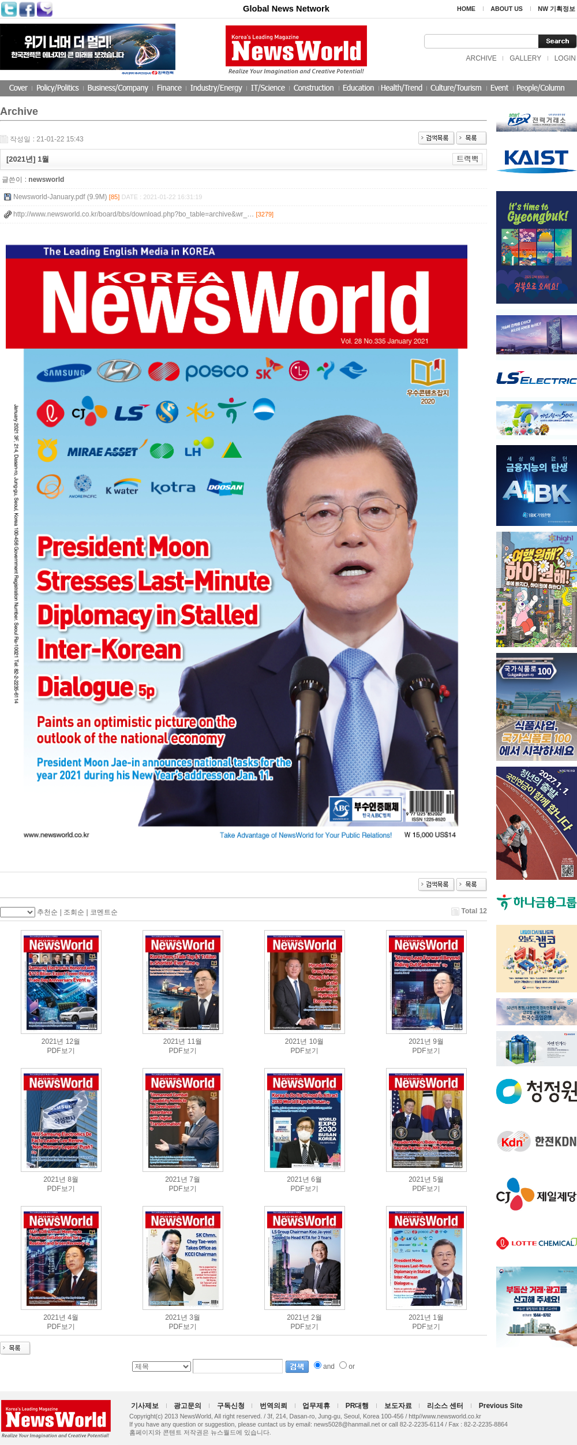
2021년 (53, 1041)
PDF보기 (61, 1051)
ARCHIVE (481, 58)
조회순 (73, 912)
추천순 (47, 912)
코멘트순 (104, 912)
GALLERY (525, 58)
